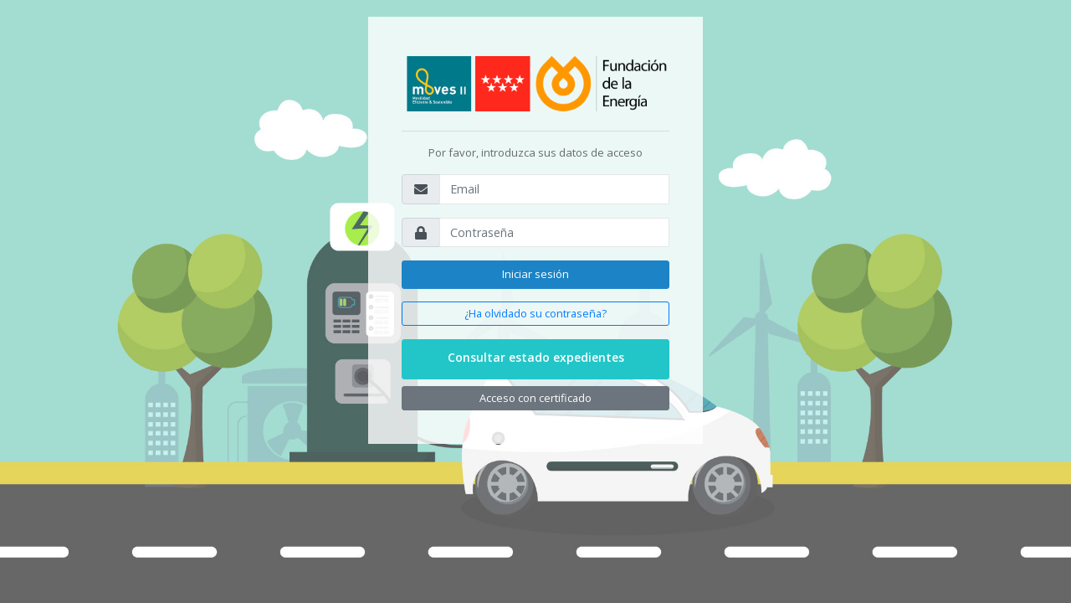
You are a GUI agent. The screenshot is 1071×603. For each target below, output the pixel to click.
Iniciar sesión (535, 273)
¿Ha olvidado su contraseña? (535, 313)
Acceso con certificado (535, 397)
